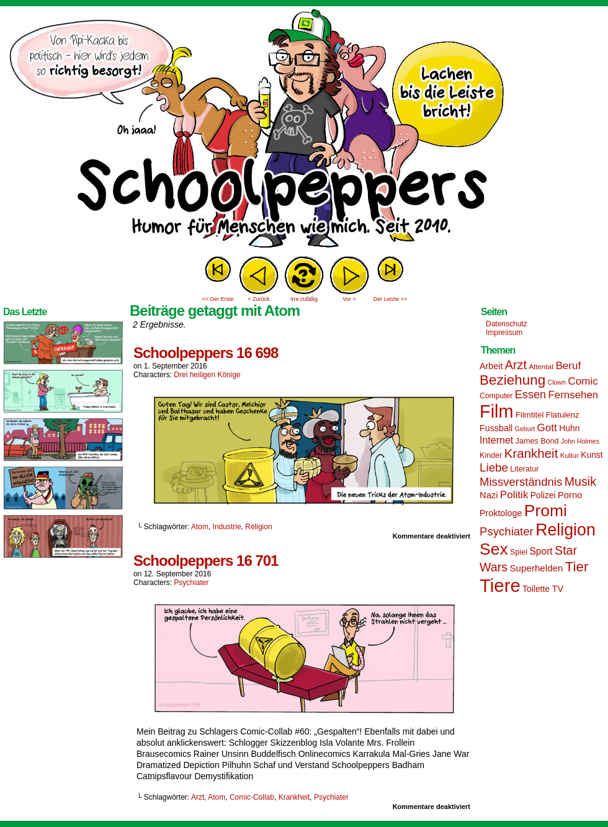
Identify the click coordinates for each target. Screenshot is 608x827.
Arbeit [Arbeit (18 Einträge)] (491, 366)
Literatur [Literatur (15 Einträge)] (524, 469)
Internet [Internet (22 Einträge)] (496, 439)
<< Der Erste (217, 299)
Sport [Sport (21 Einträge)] (540, 551)
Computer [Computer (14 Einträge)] (496, 395)
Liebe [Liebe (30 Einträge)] (494, 467)
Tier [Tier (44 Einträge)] (577, 566)
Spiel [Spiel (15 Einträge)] (518, 552)
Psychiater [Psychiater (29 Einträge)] (507, 531)
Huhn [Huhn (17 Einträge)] (569, 428)
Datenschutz (506, 324)
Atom (199, 526)
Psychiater (191, 582)
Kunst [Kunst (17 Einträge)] (591, 455)
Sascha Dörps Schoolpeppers (304, 130)
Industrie (227, 526)
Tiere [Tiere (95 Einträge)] (500, 585)
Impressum (504, 332)
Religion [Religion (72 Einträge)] (565, 530)
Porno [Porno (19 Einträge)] (570, 495)
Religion (258, 526)
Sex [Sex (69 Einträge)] (494, 549)
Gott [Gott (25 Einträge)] (547, 428)
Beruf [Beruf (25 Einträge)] (568, 366)
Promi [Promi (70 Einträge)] (545, 510)
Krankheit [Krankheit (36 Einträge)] (531, 453)
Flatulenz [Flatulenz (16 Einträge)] (562, 414)
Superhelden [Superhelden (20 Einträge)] (536, 568)
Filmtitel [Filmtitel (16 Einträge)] (530, 414)
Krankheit (294, 797)
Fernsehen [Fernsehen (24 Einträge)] (573, 395)
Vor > (348, 299)
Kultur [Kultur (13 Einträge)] (569, 455)
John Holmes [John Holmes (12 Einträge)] (580, 441)
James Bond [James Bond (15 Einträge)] (537, 441)
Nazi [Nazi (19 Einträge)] (489, 495)
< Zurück (258, 299)
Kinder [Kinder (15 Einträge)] (491, 455)
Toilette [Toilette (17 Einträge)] (536, 589)
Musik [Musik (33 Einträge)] (580, 481)
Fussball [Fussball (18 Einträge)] (496, 428)
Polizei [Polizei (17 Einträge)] (543, 495)
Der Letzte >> (390, 299)
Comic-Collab (252, 797)
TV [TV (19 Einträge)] (557, 589)
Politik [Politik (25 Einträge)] (514, 495)
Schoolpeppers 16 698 (205, 352)
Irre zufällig (304, 299)
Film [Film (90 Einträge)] (497, 411)
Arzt (197, 797)
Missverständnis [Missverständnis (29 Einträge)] (521, 481)
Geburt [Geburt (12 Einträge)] (525, 428)
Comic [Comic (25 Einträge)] (582, 381)
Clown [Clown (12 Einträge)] (556, 382)
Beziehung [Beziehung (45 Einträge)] (512, 380)
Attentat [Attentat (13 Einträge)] (541, 366)
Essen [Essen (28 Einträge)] (530, 394)
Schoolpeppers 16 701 (205, 560)
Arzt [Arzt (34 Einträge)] (516, 365)
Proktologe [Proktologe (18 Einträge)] (501, 513)
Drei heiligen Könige (207, 374)
